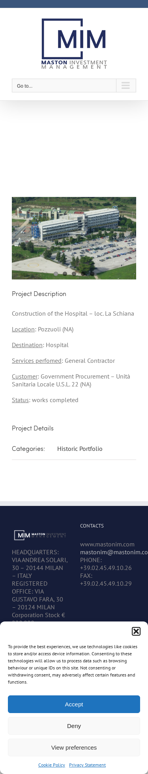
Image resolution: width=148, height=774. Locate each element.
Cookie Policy (51, 765)
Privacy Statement (87, 765)
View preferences (74, 747)
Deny (74, 726)
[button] (136, 631)
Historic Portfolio (80, 448)
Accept (74, 704)
